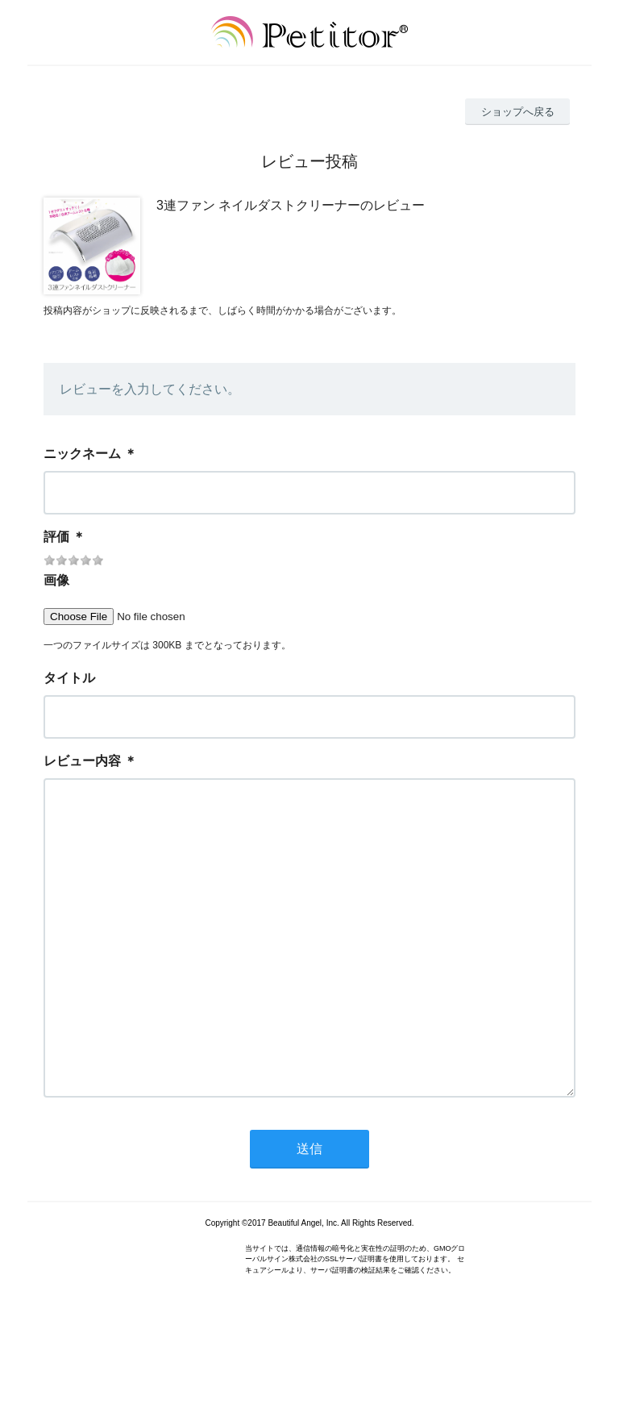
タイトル (69, 678)
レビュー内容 (82, 761)
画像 (56, 580)
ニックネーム (82, 453)
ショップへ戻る (518, 112)
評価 (56, 537)
